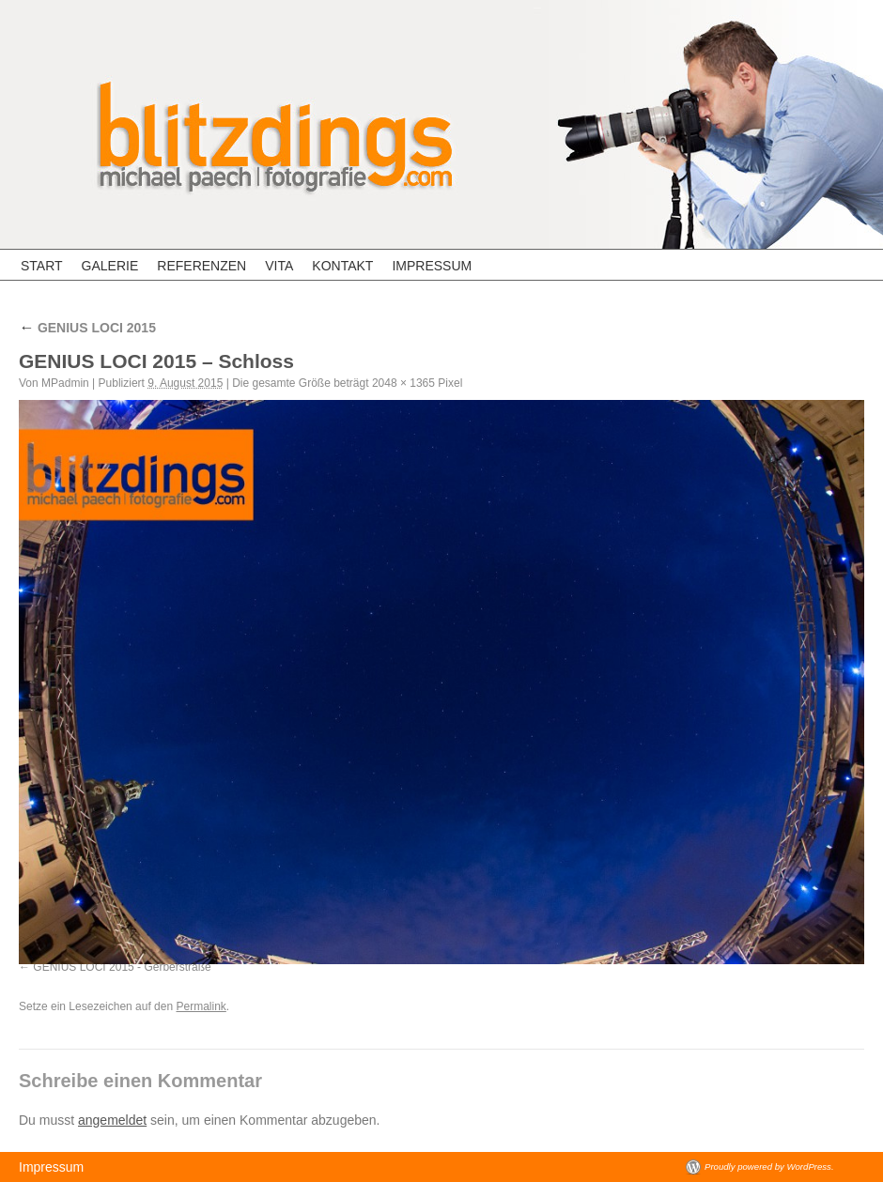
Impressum (432, 265)
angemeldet (112, 1120)
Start (42, 265)
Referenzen (201, 265)
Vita (279, 265)
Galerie (110, 265)
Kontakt (342, 265)
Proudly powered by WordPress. (769, 1166)
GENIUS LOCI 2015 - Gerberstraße (121, 967)
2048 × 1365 (403, 383)
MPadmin (65, 383)
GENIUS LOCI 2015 (87, 327)
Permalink (200, 1006)
